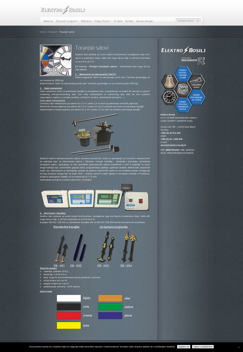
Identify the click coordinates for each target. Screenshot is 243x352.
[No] (238, 347)
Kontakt (129, 21)
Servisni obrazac (144, 21)
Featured (52, 32)
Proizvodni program (67, 21)
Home (43, 32)
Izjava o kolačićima (202, 346)
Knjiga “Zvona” (102, 21)
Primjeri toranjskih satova (103, 66)
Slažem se (183, 346)
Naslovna (48, 21)
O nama (118, 21)
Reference (86, 21)
